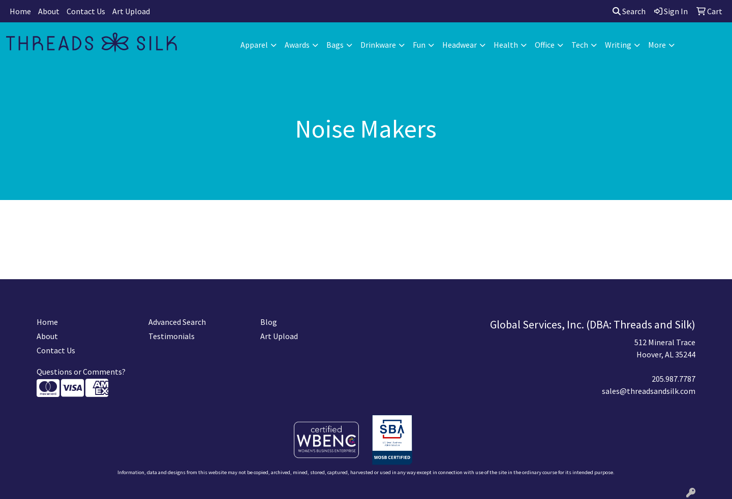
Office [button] (545, 45)
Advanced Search (177, 322)
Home (20, 11)
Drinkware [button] (378, 45)
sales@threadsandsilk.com (648, 391)
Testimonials (171, 336)
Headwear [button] (459, 45)
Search (629, 11)
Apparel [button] (254, 45)
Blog (268, 322)
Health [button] (506, 45)
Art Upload (131, 11)
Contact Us (86, 11)
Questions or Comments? (81, 372)
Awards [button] (297, 45)
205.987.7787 (673, 379)
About (48, 11)
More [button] (657, 45)
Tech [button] (579, 45)
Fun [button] (419, 45)
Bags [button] (335, 45)
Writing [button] (618, 45)
